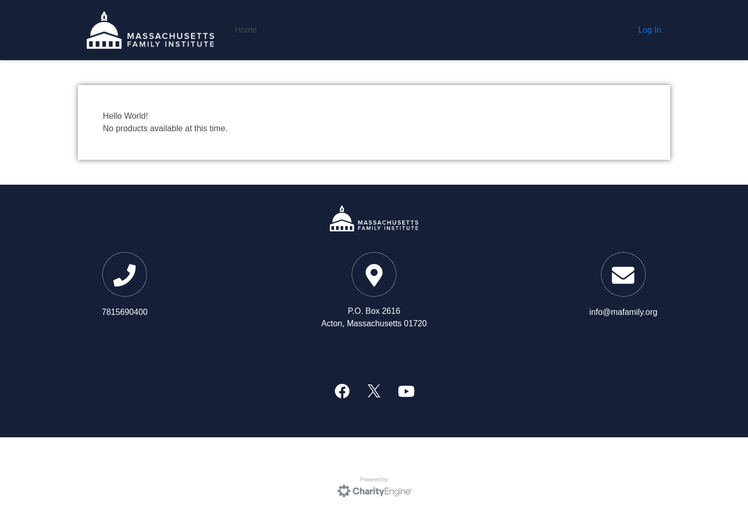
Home (246, 29)
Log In (649, 29)
